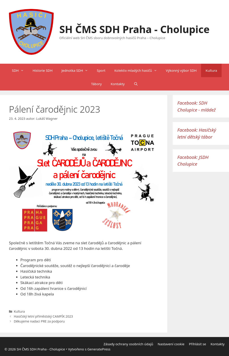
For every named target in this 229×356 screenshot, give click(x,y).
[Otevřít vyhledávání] (135, 84)
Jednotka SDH (76, 70)
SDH (20, 70)
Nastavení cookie (171, 344)
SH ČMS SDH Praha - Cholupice (134, 29)
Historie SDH (43, 70)
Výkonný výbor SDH (181, 70)
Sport (101, 70)
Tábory (96, 84)
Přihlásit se (197, 344)
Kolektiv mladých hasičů (137, 70)
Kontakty (118, 84)
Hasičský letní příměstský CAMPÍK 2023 (43, 316)
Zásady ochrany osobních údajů (128, 344)
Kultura (211, 70)
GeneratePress (98, 349)
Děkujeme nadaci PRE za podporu (39, 321)
